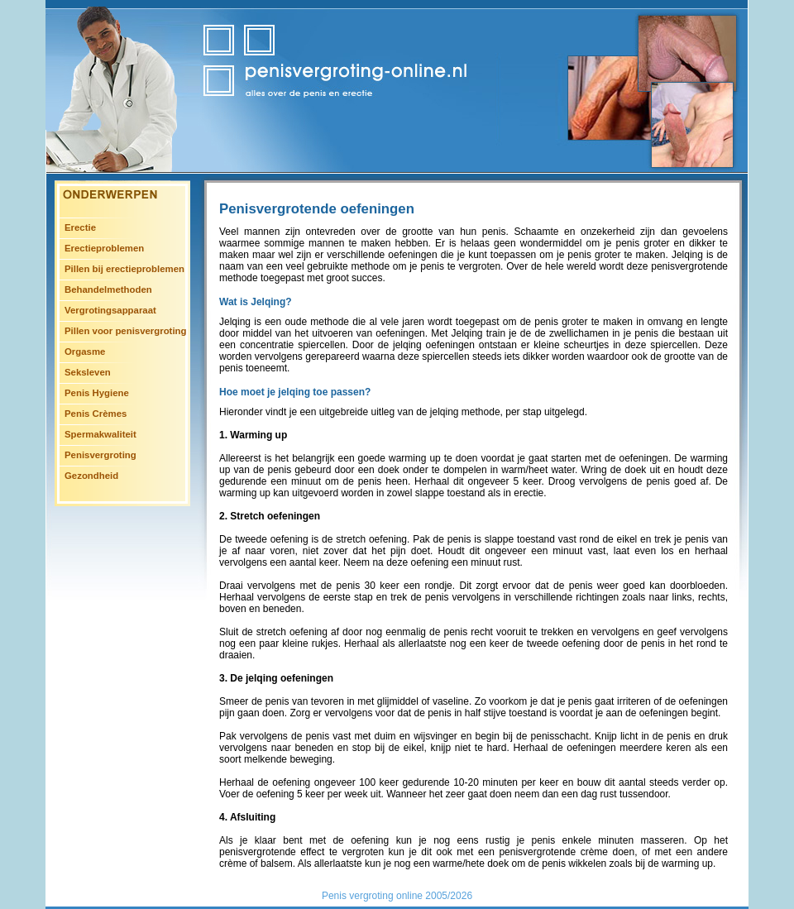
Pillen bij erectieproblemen (124, 269)
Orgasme (85, 351)
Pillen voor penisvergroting (125, 331)
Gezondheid (91, 476)
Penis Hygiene (97, 393)
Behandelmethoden (108, 289)
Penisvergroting (100, 455)
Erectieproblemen (104, 248)
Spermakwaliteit (100, 434)
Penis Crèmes (96, 414)
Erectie (80, 227)
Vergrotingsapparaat (110, 310)
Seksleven (88, 372)
